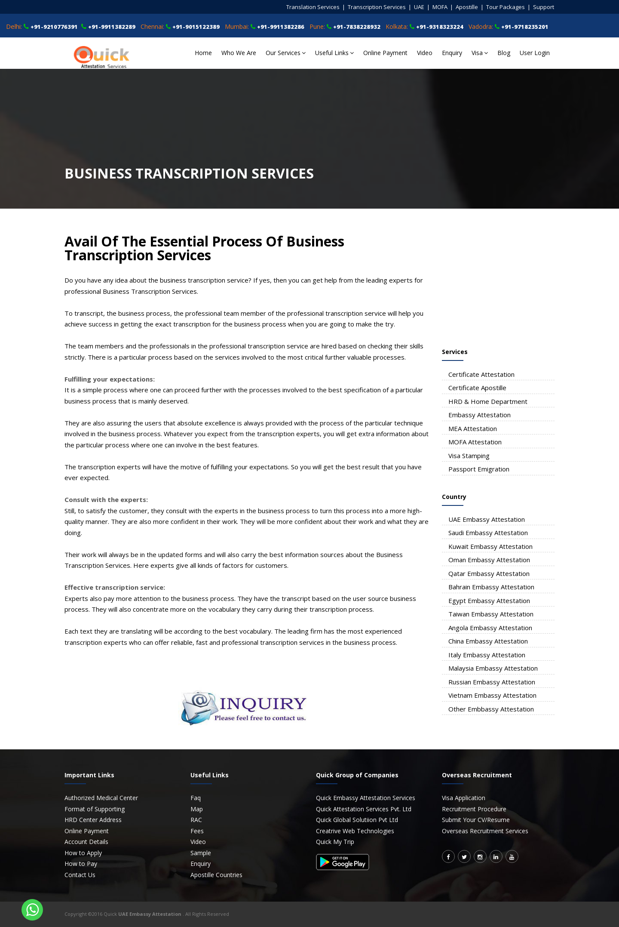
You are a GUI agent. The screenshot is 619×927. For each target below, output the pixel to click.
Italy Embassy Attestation (486, 654)
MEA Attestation (472, 428)
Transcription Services (377, 7)
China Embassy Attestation (488, 641)
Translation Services (313, 7)
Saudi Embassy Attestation (488, 532)
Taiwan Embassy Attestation (490, 614)
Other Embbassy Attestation (491, 709)
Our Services (286, 53)
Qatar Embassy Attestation (489, 573)
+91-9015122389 (196, 27)
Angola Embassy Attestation (490, 627)
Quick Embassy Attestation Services (365, 798)
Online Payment (385, 53)
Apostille (467, 7)
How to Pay (80, 863)
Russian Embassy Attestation (491, 682)
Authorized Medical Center (101, 798)
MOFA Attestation (475, 441)
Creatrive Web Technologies (355, 831)
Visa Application (463, 798)
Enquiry (452, 53)
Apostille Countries (216, 875)
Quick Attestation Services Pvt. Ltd (363, 809)
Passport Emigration (478, 469)
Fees (197, 831)
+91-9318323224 (439, 27)
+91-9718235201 (525, 27)
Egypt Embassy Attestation (489, 600)
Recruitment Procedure (474, 809)
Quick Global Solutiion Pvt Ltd (357, 820)
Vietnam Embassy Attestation (492, 695)
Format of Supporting (94, 809)
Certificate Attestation (481, 374)
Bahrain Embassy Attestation (491, 586)
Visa (480, 53)
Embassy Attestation (479, 414)
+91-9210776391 (54, 27)
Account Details (86, 842)
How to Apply (83, 853)
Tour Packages (505, 7)
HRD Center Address (93, 820)
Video (424, 53)
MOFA (439, 7)
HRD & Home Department (487, 401)
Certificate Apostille (477, 387)
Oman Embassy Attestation (489, 559)
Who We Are (238, 53)
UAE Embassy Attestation (486, 519)
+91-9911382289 (111, 27)
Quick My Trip (335, 842)
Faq (195, 798)
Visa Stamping (469, 455)
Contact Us (79, 875)
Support (543, 7)
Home (203, 53)
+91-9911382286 (280, 27)
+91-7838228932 (356, 27)
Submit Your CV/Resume (476, 820)
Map (196, 809)
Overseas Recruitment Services (485, 831)
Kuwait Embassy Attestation (490, 546)
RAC (196, 820)
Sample (200, 853)
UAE (419, 7)
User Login (535, 53)
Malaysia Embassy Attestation (493, 668)
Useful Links (334, 53)
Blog (503, 53)
